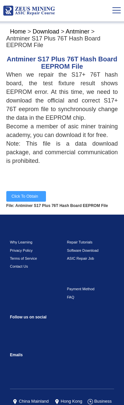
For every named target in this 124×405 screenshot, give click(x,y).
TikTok (68, 304)
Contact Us (18, 243)
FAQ (70, 274)
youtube (55, 304)
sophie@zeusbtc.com (15, 342)
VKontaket (82, 304)
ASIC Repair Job (79, 235)
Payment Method (80, 266)
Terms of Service (21, 235)
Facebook (15, 304)
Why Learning (20, 219)
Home (17, 31)
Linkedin (15, 319)
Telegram (95, 304)
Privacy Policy (19, 227)
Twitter (29, 319)
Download (46, 31)
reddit (42, 304)
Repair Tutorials (78, 219)
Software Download (81, 227)
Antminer (75, 31)
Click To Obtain (26, 181)
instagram (29, 304)
